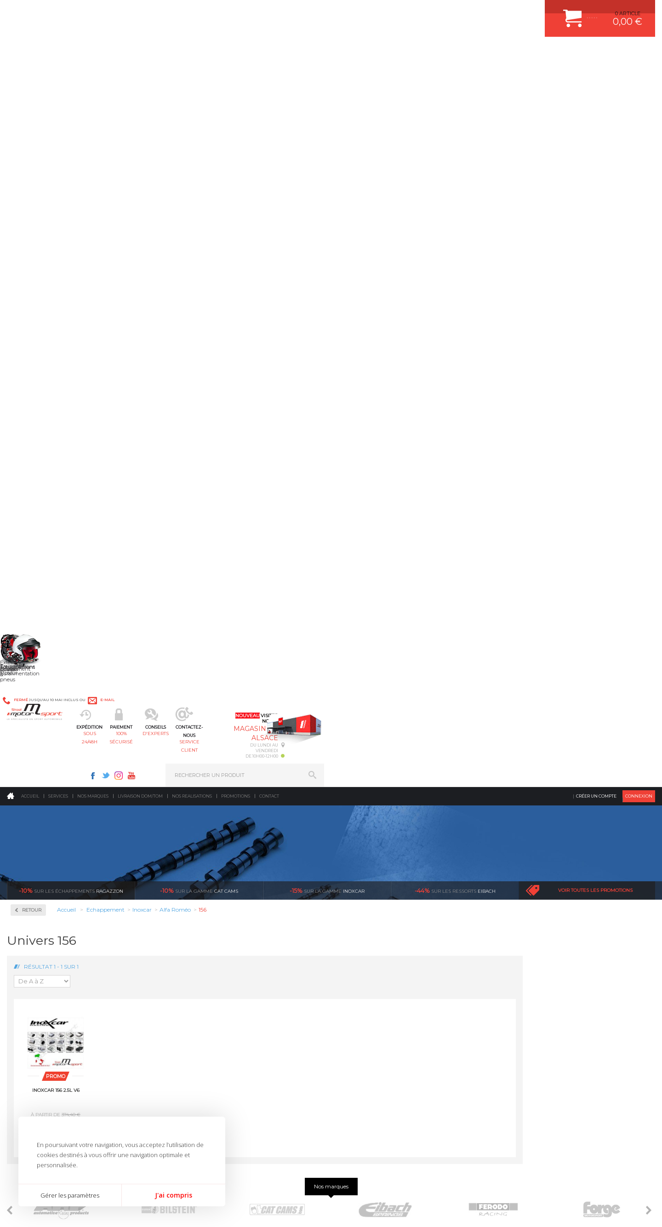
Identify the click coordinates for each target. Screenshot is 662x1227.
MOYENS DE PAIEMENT (532, 934)
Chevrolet (35, 360)
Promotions (235, 75)
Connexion (638, 75)
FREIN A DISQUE (367, 1003)
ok (310, 1070)
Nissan (32, 493)
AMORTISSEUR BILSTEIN (378, 900)
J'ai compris (173, 1195)
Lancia (32, 437)
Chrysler (34, 371)
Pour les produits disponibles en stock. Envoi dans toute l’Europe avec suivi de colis (54, 821)
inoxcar (327, 170)
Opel (29, 504)
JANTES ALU (363, 946)
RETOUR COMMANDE (530, 957)
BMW (31, 349)
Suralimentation (207, 911)
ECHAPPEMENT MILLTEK (378, 934)
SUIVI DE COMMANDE (530, 946)
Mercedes (35, 460)
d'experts (304, 53)
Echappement (202, 923)
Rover (31, 548)
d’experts (281, 797)
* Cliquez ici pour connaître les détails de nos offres (396, 1078)
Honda (32, 415)
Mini (29, 471)
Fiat (28, 393)
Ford (29, 404)
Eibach (455, 170)
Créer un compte (596, 75)
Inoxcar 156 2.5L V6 (188, 370)
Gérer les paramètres (69, 1195)
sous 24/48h (172, 53)
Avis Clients (617, 1182)
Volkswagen (39, 603)
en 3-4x (173, 797)
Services (58, 75)
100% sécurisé (238, 53)
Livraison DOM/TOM (140, 75)
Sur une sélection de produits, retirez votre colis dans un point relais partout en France (378, 830)
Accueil (30, 75)
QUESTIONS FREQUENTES (536, 980)
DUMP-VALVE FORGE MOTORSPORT (392, 980)
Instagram (449, 12)
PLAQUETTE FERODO (373, 911)
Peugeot (34, 515)
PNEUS (356, 957)
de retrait (389, 805)
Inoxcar (34, 300)
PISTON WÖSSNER (370, 923)
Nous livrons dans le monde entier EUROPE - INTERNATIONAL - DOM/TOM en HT (594, 821)
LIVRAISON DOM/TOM (530, 969)
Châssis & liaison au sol (216, 946)
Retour (164, 190)
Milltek (32, 628)
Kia (28, 426)
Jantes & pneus (204, 969)
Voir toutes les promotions (595, 170)
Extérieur (196, 980)
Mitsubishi (36, 482)
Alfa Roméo (38, 327)
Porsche (34, 526)
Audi (29, 338)
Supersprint (40, 687)
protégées (497, 797)
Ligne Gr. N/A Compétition (56, 448)
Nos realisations (192, 75)
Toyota (32, 592)
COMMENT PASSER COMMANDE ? (545, 923)
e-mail (215, 12)
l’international (605, 797)
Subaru (32, 570)
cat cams (199, 170)
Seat (29, 559)
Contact (269, 75)
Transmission (201, 934)
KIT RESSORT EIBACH (374, 969)
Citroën (32, 382)
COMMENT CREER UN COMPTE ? (544, 911)
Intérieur (196, 992)
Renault (33, 537)
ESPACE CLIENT (523, 900)
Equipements (200, 1003)
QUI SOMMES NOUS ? (34, 971)
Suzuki (32, 581)
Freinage (195, 957)
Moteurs (194, 900)
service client (371, 53)
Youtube (462, 12)
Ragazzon (71, 170)
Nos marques (92, 75)
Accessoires (41, 242)
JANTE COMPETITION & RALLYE (386, 992)
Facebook (423, 12)
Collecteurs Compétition (62, 271)
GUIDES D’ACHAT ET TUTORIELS (543, 992)
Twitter (436, 12)
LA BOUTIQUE (24, 983)
